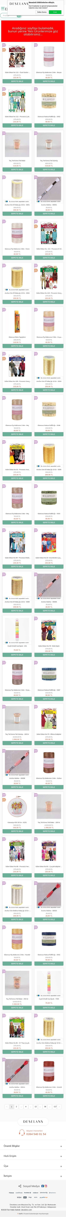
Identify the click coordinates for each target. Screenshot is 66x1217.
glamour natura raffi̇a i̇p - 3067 (49, 690)
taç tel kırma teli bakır (17, 161)
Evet (55, 12)
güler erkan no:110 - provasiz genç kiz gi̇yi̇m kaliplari (48, 293)
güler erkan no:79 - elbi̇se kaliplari (49, 734)
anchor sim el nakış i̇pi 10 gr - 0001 (17, 205)
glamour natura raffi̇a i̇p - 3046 (49, 425)
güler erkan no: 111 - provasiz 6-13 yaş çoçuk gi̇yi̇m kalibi (48, 249)
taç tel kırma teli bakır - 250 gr (17, 999)
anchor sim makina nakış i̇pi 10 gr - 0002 (48, 1043)
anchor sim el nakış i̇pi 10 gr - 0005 (48, 469)
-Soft (19, 1214)
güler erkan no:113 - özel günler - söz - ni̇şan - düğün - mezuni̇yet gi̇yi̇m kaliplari (17, 73)
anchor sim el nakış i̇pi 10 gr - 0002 (17, 293)
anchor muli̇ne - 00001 (49, 205)
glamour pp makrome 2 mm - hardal (17, 955)
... (21, 1107)
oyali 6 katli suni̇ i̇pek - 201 (17, 646)
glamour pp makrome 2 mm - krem (17, 249)
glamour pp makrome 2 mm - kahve (49, 778)
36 (45, 1107)
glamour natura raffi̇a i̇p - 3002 (49, 116)
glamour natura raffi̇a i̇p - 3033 (49, 514)
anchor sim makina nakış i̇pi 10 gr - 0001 (17, 911)
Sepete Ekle (17, 81)
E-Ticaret (25, 1214)
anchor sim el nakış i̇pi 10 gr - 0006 (17, 602)
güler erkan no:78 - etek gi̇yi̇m (49, 646)
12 (36, 1107)
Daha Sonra (41, 12)
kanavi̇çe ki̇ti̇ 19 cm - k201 (17, 822)
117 (55, 1107)
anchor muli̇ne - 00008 (17, 778)
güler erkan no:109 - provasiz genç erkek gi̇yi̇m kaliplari (17, 381)
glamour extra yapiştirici (17, 337)
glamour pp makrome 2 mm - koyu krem (49, 337)
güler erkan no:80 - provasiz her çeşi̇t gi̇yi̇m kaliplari (17, 867)
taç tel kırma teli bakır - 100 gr (49, 822)
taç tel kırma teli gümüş (49, 161)
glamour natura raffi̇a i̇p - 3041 (49, 955)
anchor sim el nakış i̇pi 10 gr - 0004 (48, 381)
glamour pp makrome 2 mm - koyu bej (17, 690)
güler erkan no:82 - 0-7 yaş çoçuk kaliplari (17, 1043)
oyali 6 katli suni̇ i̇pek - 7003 (49, 999)
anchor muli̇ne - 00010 (49, 911)
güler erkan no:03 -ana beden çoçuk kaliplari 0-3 (49, 558)
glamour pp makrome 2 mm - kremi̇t (49, 1087)
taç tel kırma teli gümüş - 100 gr (17, 734)
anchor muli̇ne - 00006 (49, 602)
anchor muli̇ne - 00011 (17, 1087)
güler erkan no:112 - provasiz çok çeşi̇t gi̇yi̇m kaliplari (17, 117)
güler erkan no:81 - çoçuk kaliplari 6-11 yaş (49, 867)
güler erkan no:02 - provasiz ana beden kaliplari (17, 470)
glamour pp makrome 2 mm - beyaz (49, 72)
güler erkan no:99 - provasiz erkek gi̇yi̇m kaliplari (17, 558)
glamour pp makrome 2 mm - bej (17, 425)
